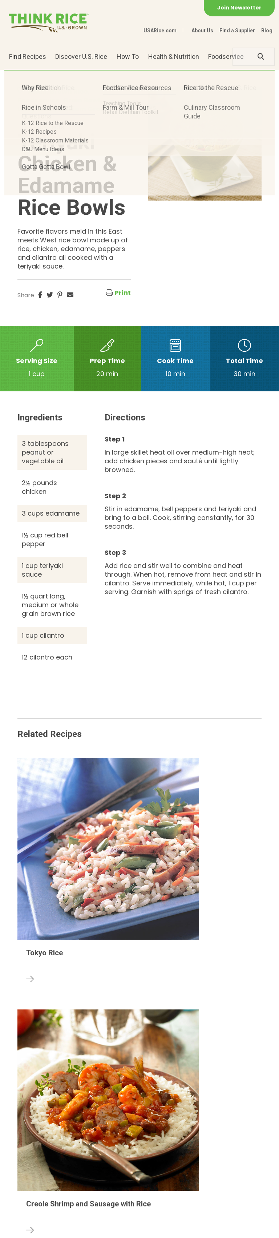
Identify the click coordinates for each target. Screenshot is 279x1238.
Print (122, 292)
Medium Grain (82, 108)
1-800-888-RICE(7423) (156, 1176)
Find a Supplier (237, 30)
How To (128, 56)
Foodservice (226, 56)
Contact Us (31, 1229)
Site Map (110, 1229)
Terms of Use (148, 1229)
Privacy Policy (72, 1229)
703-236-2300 (88, 1176)
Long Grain (36, 108)
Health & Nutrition (173, 56)
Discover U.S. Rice (81, 56)
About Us (202, 30)
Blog (266, 30)
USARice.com (160, 30)
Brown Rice (69, 91)
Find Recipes (27, 56)
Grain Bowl (81, 100)
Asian (37, 91)
